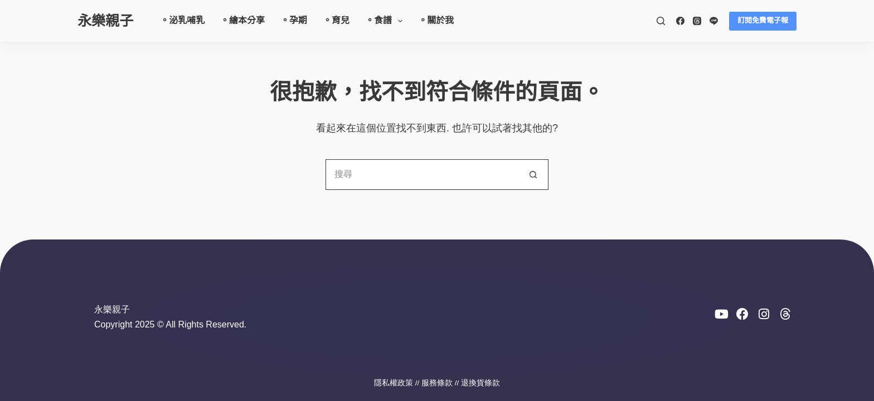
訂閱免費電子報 (762, 20)
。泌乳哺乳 (182, 20)
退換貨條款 (480, 383)
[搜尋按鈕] (533, 174)
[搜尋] (661, 21)
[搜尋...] (422, 174)
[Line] (714, 21)
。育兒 (336, 20)
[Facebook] (680, 21)
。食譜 (386, 21)
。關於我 (436, 20)
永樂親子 (105, 20)
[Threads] (697, 21)
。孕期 (293, 20)
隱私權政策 (393, 383)
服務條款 (437, 383)
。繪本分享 (242, 20)
